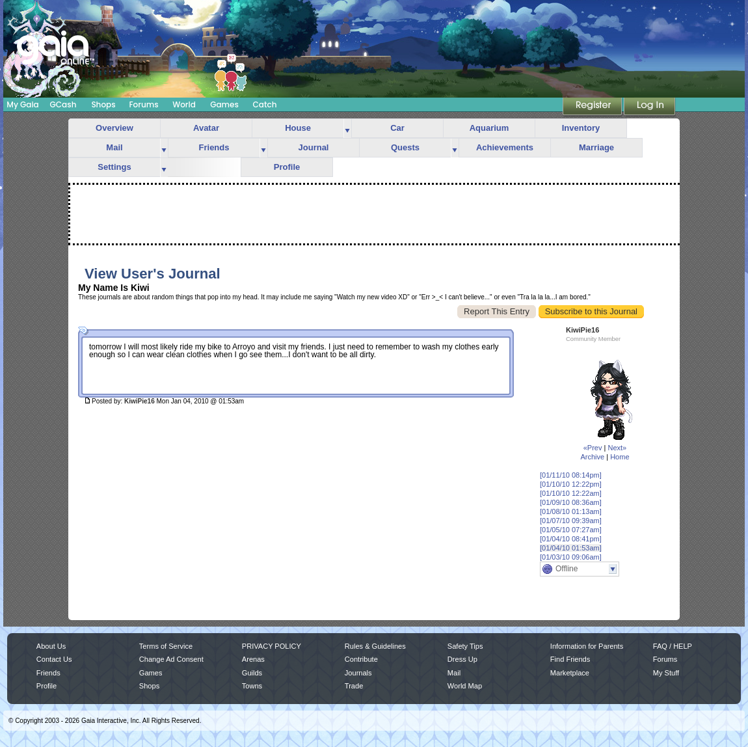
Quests (405, 147)
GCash (63, 104)
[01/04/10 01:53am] (571, 548)
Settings (114, 167)
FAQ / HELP (672, 646)
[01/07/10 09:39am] (571, 520)
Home (619, 457)
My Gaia (22, 104)
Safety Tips (465, 646)
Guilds (252, 673)
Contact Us (54, 659)
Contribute (361, 659)
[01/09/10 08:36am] (571, 502)
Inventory (581, 128)
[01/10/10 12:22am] (571, 493)
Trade (354, 686)
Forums (143, 104)
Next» (617, 448)
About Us (51, 646)
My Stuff (666, 673)
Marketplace (569, 673)
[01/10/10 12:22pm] (571, 484)
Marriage (596, 147)
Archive (592, 457)
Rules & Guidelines (375, 646)
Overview (114, 128)
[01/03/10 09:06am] (571, 557)
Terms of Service (166, 646)
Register (593, 107)
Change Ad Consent (171, 659)
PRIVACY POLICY (271, 646)
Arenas (253, 659)
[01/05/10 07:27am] (571, 530)
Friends (214, 147)
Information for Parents (586, 646)
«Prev (592, 448)
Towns (252, 686)
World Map (464, 686)
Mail (114, 147)
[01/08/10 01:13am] (571, 511)
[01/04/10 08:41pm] (571, 539)
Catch (265, 104)
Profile (287, 167)
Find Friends (570, 659)
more (347, 128)
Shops (103, 104)
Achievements (504, 147)
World (184, 104)
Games (224, 104)
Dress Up (462, 659)
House (298, 128)
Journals (358, 673)
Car (397, 128)
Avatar (206, 128)
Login (650, 107)
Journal (314, 147)
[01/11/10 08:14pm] (571, 475)
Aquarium (489, 128)
